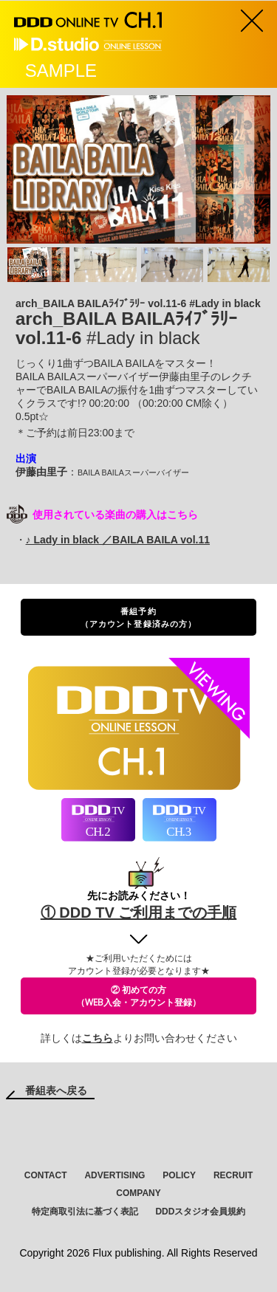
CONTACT (45, 1175)
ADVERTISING (114, 1175)
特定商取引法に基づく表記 (85, 1211)
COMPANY (138, 1193)
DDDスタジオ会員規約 (200, 1211)
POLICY (179, 1175)
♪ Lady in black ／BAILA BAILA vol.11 (118, 540)
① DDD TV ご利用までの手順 (139, 912)
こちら (97, 1038)
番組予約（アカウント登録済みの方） (138, 617)
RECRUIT (233, 1175)
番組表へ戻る (56, 1090)
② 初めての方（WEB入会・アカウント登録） (138, 995)
